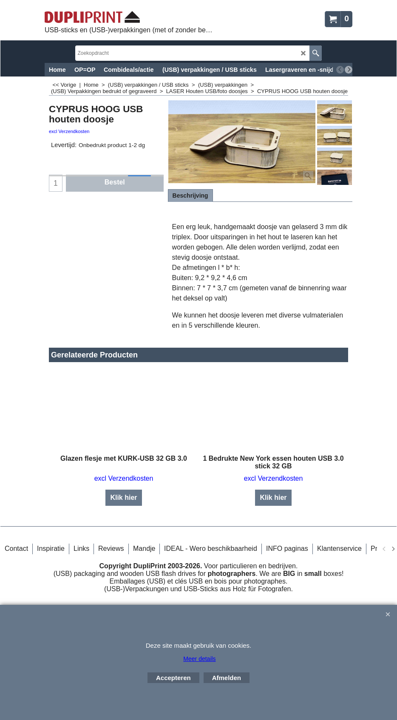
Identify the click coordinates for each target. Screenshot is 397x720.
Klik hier (123, 489)
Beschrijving (190, 195)
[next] (348, 70)
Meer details (199, 658)
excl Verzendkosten (69, 131)
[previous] (340, 70)
